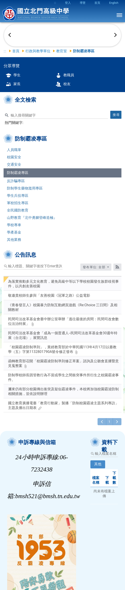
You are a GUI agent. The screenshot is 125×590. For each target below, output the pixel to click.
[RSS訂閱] (117, 267)
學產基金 (14, 232)
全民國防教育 (17, 210)
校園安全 (14, 157)
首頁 (97, 2)
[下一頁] (117, 421)
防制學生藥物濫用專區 (25, 188)
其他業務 (14, 240)
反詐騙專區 (16, 181)
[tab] (97, 467)
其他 (97, 464)
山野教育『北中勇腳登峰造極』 (32, 217)
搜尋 (116, 115)
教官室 (61, 51)
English (113, 2)
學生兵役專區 (17, 195)
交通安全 (14, 164)
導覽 (82, 2)
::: (55, 2)
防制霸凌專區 (17, 173)
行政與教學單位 (37, 51)
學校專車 (14, 225)
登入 (68, 2)
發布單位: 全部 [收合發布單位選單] (94, 267)
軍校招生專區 (17, 203)
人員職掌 (14, 150)
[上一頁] (102, 421)
